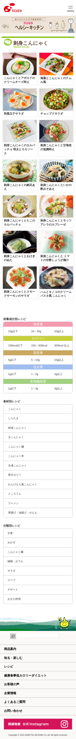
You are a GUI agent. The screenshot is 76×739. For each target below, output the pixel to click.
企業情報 (10, 693)
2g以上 (58, 374)
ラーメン (13, 503)
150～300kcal (38, 345)
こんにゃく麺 (15, 446)
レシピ (8, 666)
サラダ (11, 570)
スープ (11, 580)
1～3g (34, 388)
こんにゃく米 (15, 456)
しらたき (13, 418)
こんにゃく (14, 408)
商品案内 (10, 649)
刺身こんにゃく (17, 427)
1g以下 (11, 374)
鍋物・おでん (15, 561)
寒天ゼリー (14, 474)
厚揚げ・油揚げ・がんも (22, 512)
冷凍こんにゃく (17, 465)
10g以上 (59, 359)
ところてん (14, 493)
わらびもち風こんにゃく (22, 484)
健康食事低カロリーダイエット (25, 675)
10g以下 (12, 331)
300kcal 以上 (61, 345)
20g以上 (59, 331)
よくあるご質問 (14, 702)
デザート (12, 589)
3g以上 (58, 388)
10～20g (35, 331)
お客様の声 (11, 684)
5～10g (35, 359)
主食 (10, 533)
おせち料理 (14, 598)
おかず (11, 542)
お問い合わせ (13, 710)
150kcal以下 (14, 345)
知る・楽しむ (13, 658)
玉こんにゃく (15, 437)
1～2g (34, 374)
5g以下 (11, 359)
